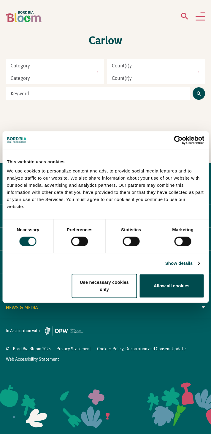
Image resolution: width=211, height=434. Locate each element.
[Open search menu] (184, 17)
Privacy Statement (73, 348)
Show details (179, 263)
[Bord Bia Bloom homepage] (24, 17)
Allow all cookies (172, 285)
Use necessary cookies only (104, 286)
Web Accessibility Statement (32, 359)
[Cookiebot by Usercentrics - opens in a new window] (178, 140)
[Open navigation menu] (200, 17)
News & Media (105, 307)
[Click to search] (199, 93)
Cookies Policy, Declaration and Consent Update (141, 348)
